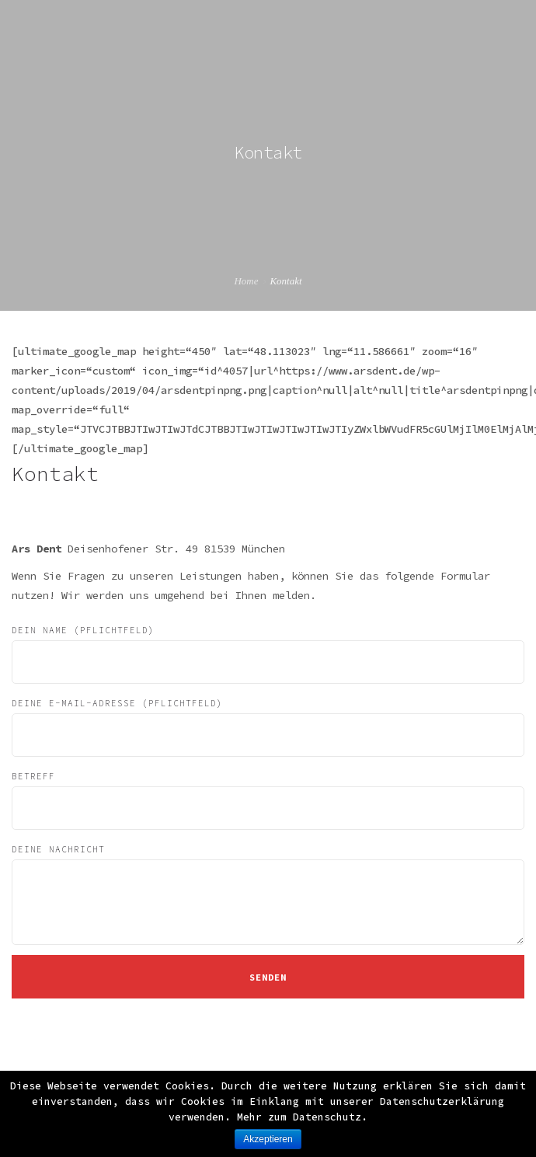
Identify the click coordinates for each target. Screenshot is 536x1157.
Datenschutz (327, 1117)
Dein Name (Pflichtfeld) (268, 654)
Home (246, 281)
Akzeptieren (267, 1139)
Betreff (268, 800)
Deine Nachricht (268, 894)
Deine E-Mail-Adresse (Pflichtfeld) (268, 727)
